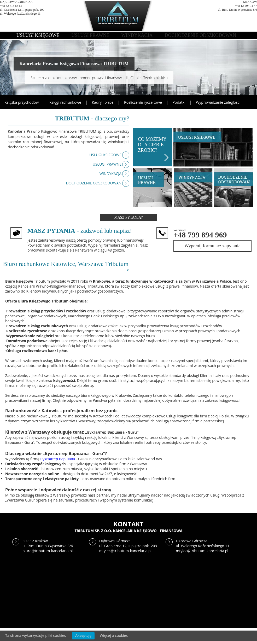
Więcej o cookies (114, 635)
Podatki (179, 102)
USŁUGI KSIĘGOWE (37, 35)
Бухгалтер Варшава (57, 458)
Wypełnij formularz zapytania (212, 245)
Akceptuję (83, 636)
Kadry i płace (103, 102)
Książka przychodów (21, 102)
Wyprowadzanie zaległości (218, 102)
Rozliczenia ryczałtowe (143, 102)
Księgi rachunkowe (65, 102)
